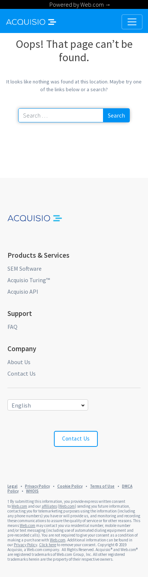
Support (19, 313)
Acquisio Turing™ (28, 280)
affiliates (49, 506)
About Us (18, 362)
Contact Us (21, 373)
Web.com (19, 506)
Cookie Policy (70, 486)
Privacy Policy (37, 486)
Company (21, 348)
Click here (47, 544)
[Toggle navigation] (132, 21)
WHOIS (32, 491)
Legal (12, 486)
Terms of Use (102, 486)
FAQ (12, 326)
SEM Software (24, 268)
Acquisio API (22, 291)
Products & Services (38, 255)
